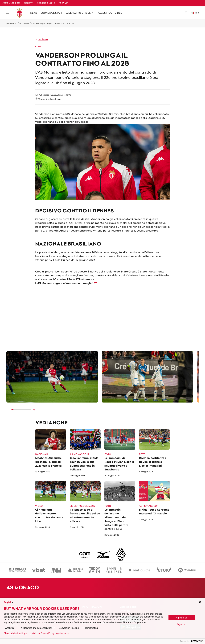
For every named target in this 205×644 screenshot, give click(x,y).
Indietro (41, 39)
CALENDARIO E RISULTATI (80, 12)
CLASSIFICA (105, 12)
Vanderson (42, 114)
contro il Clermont (91, 226)
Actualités (24, 23)
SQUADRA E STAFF (51, 12)
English (9, 602)
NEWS (33, 12)
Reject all (181, 624)
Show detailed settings (15, 633)
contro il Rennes (123, 230)
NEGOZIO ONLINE (46, 3)
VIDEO (118, 12)
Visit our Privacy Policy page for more (50, 633)
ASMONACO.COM (11, 3)
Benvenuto (11, 23)
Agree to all (181, 617)
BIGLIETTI (28, 3)
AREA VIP (63, 3)
